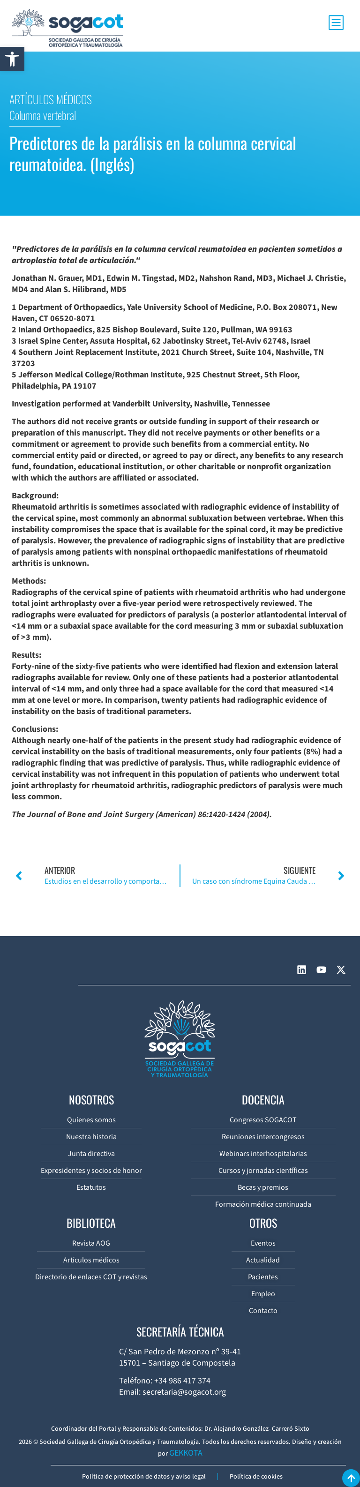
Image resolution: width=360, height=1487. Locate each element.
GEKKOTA (185, 1453)
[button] (12, 59)
